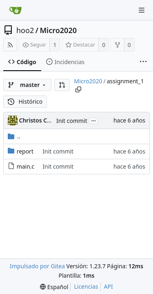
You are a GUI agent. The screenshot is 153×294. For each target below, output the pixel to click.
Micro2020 (58, 30)
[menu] (54, 287)
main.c (26, 166)
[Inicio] (15, 10)
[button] (62, 85)
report (25, 151)
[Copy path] (78, 89)
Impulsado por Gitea (37, 266)
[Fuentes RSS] (10, 44)
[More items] (143, 62)
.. (14, 136)
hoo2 (25, 30)
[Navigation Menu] (141, 10)
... (93, 120)
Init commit (71, 121)
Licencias (86, 286)
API (108, 286)
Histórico (25, 101)
